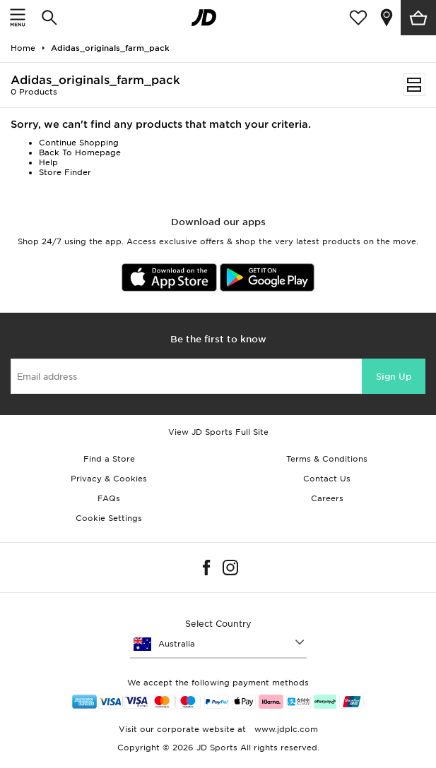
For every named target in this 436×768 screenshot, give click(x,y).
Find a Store (109, 459)
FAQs (109, 498)
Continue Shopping (79, 143)
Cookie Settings (109, 518)
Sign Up (393, 376)
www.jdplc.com (285, 729)
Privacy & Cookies (109, 479)
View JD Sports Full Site (218, 432)
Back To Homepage (80, 152)
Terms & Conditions (326, 459)
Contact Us (326, 479)
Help (48, 162)
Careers (327, 498)
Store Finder (65, 172)
